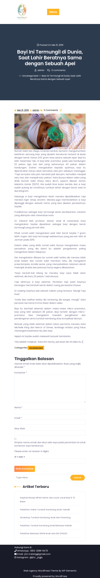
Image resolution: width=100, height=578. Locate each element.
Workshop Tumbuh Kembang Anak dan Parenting (45, 517)
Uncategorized (30, 75)
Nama (18, 407)
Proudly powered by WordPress (50, 576)
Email (18, 418)
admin (36, 110)
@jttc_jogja (36, 557)
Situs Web (19, 428)
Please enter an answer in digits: (31, 451)
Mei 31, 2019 (23, 110)
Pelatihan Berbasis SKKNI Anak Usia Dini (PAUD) (43, 533)
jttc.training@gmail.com (37, 554)
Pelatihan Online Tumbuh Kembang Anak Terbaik (45, 509)
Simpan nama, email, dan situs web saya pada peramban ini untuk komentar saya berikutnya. (50, 444)
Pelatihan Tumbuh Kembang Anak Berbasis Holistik (46, 525)
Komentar (20, 372)
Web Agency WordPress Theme (41, 570)
